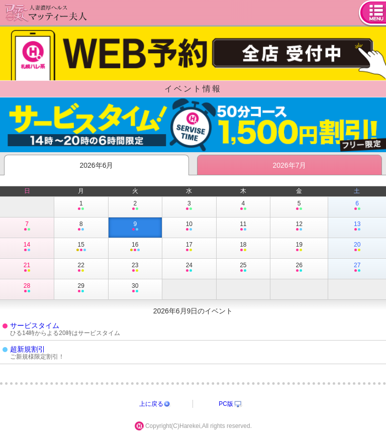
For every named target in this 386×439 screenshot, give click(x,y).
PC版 (226, 403)
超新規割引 (27, 349)
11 (243, 227)
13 (357, 227)
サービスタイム (34, 325)
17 (189, 247)
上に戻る (151, 403)
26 (299, 268)
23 (135, 268)
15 (81, 247)
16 (135, 247)
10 (189, 227)
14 (27, 247)
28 (27, 288)
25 (243, 268)
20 (357, 247)
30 (135, 288)
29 (81, 288)
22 (81, 268)
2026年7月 (290, 165)
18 (243, 247)
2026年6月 (97, 165)
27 (357, 268)
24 (189, 268)
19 (299, 247)
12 (299, 227)
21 (27, 268)
